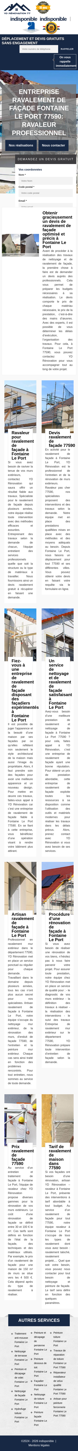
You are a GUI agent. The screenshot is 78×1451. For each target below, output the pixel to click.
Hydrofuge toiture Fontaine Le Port (21, 1415)
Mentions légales (39, 1445)
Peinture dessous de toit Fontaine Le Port (40, 1367)
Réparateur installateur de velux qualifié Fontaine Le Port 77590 (59, 1383)
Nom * (22, 174)
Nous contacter (53, 145)
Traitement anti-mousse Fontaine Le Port (21, 1340)
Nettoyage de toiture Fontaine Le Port (40, 1401)
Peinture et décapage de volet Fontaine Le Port (21, 1377)
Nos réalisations (21, 145)
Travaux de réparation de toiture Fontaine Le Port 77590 (59, 1359)
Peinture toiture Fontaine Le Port (59, 1339)
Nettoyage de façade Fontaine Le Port (21, 1397)
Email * (23, 200)
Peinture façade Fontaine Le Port (40, 1418)
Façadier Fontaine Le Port (40, 1385)
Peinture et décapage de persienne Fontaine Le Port (40, 1343)
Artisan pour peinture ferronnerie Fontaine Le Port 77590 (60, 1407)
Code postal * (26, 187)
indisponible (23, 19)
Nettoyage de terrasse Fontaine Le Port (21, 1357)
